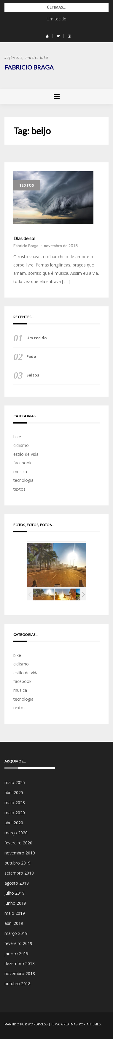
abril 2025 (13, 792)
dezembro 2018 (19, 963)
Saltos (32, 375)
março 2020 (16, 833)
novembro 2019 (19, 853)
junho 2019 (15, 903)
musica (20, 471)
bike (17, 436)
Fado (31, 356)
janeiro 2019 (16, 953)
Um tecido (56, 19)
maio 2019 (14, 913)
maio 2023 (14, 802)
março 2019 (16, 933)
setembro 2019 (19, 873)
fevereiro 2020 (18, 843)
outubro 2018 (17, 983)
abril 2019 (13, 923)
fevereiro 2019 (18, 943)
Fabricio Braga (29, 67)
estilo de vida (26, 454)
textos (26, 185)
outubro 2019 (17, 863)
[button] (47, 36)
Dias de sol (24, 238)
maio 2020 (14, 812)
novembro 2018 (19, 973)
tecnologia (23, 480)
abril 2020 (13, 822)
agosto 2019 (16, 883)
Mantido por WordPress (25, 1024)
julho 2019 (14, 893)
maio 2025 (14, 782)
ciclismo (21, 445)
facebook (22, 463)
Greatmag (69, 1024)
